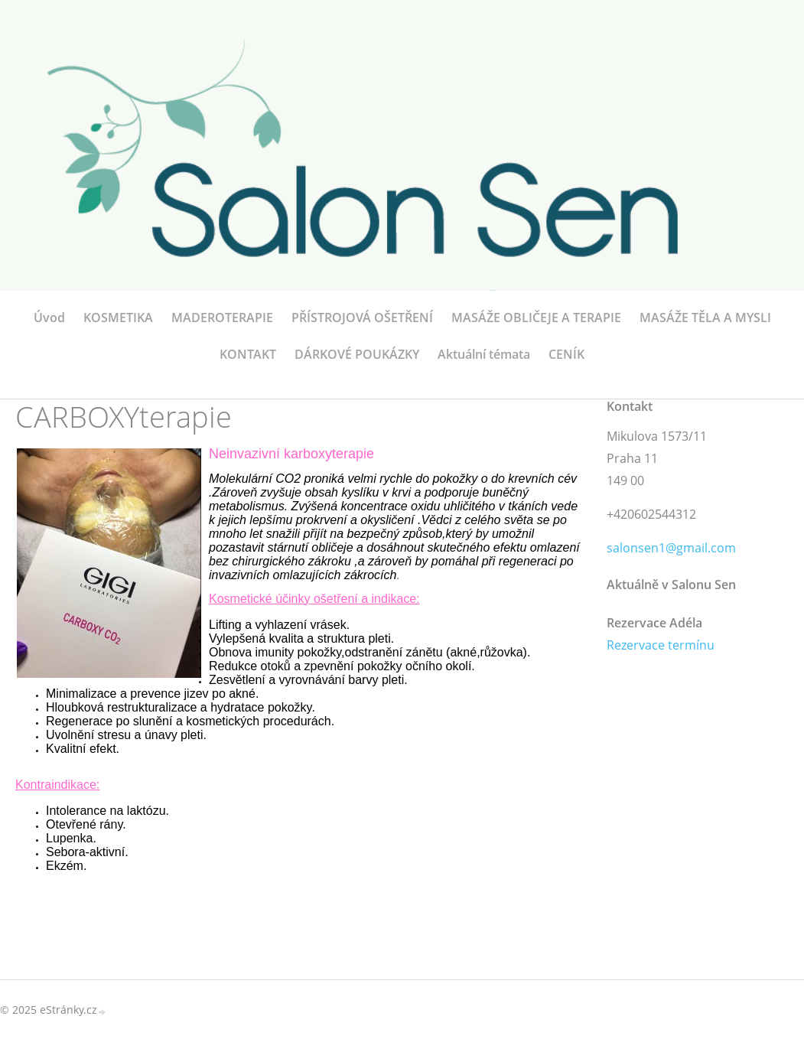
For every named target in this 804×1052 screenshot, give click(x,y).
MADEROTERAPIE (222, 317)
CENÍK (566, 354)
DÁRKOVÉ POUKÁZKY (357, 354)
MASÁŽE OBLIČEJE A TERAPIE (536, 317)
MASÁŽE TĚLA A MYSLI (705, 317)
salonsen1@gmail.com (671, 547)
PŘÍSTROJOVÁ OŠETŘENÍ (362, 317)
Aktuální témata (484, 354)
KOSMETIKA (118, 317)
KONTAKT (248, 354)
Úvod (49, 317)
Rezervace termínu (660, 645)
